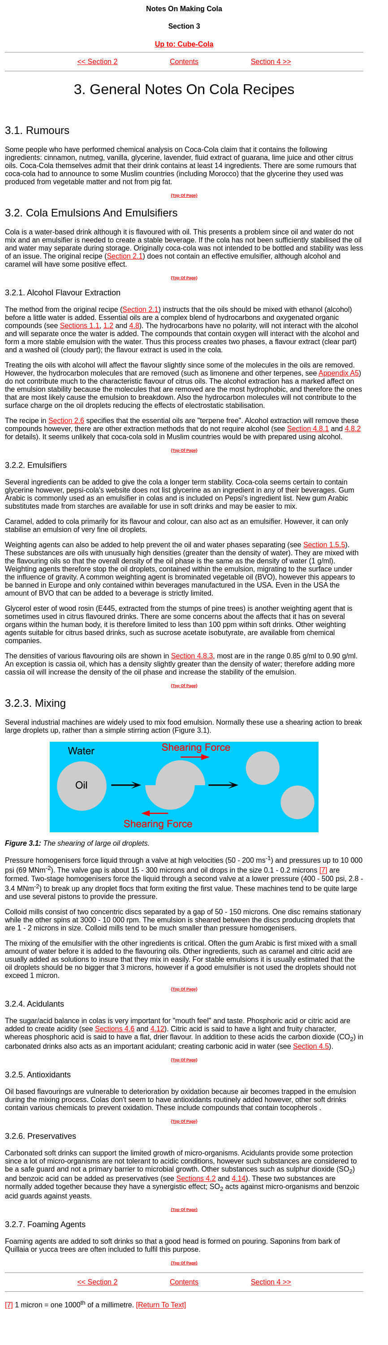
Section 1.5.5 (324, 545)
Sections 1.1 (79, 325)
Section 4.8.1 (308, 428)
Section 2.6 (66, 420)
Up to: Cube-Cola (184, 44)
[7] (323, 870)
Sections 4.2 (196, 1178)
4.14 (239, 1178)
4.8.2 (353, 428)
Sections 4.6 (114, 1029)
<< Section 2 (97, 61)
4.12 (157, 1029)
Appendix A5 (339, 373)
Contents (184, 61)
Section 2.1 (124, 256)
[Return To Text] (161, 1305)
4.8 (134, 325)
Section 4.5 (311, 1046)
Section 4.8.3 (192, 656)
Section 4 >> (271, 61)
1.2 (108, 325)
